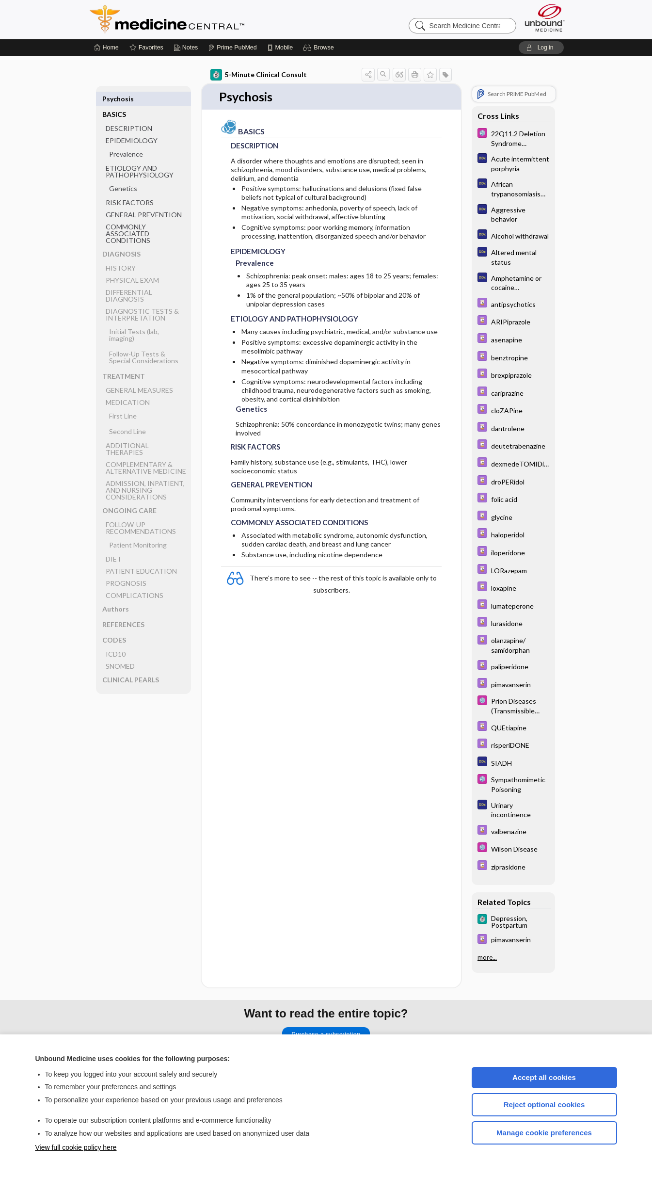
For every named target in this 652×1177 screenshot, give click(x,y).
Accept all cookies (544, 1077)
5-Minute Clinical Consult (258, 75)
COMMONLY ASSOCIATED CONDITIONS (128, 218)
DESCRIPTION (129, 113)
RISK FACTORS (130, 187)
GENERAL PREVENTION (144, 199)
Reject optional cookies (544, 1104)
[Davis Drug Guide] (513, 304)
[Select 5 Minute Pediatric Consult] (513, 137)
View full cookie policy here (76, 1147)
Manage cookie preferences (544, 1133)
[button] (319, 47)
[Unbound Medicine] (545, 17)
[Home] (106, 47)
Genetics (123, 173)
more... (487, 957)
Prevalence (126, 138)
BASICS (114, 99)
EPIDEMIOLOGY (132, 125)
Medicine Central (210, 19)
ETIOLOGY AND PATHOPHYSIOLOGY (140, 155)
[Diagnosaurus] (513, 163)
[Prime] (232, 47)
